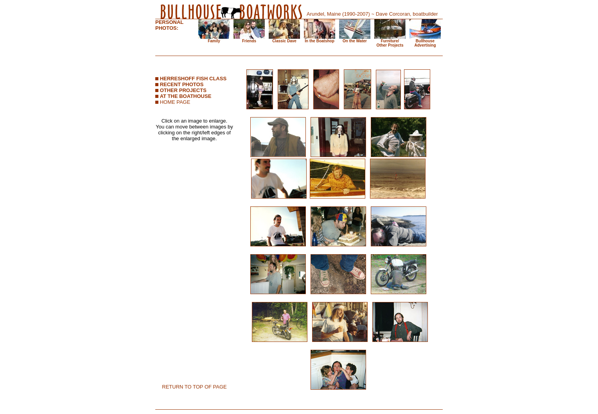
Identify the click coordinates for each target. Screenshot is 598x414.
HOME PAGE (175, 102)
